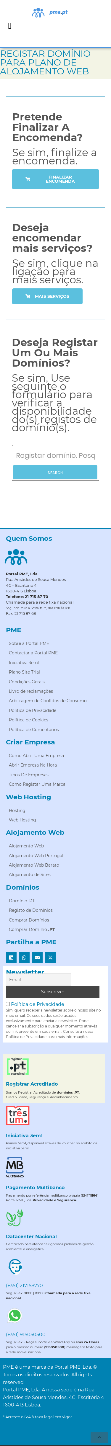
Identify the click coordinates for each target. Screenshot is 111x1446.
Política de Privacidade (37, 1004)
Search (55, 472)
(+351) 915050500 (26, 1334)
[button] (10, 25)
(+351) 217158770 (24, 1285)
